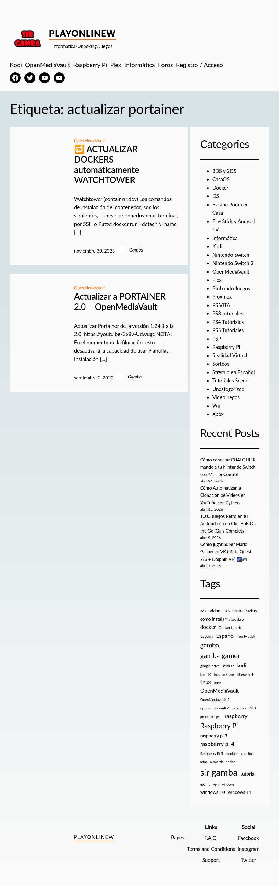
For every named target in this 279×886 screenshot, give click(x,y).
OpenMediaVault (90, 140)
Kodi (217, 245)
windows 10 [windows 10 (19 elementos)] (212, 789)
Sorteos (221, 362)
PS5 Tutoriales (228, 329)
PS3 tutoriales (228, 312)
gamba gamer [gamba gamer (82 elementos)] (220, 653)
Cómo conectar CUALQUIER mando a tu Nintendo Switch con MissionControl (229, 465)
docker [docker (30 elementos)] (208, 624)
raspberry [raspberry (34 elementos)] (236, 712)
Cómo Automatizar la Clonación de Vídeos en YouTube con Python (223, 492)
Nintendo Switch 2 (233, 262)
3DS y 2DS (224, 171)
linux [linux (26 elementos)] (205, 679)
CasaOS (221, 179)
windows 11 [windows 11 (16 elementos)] (239, 789)
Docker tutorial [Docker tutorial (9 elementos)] (231, 624)
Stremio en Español (234, 370)
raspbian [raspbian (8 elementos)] (232, 750)
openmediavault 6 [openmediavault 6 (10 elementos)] (215, 705)
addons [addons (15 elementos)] (216, 607)
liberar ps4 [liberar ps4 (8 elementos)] (245, 671)
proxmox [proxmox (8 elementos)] (206, 714)
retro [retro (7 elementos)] (203, 759)
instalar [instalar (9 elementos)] (228, 663)
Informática (225, 237)
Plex (217, 279)
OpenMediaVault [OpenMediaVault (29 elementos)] (219, 687)
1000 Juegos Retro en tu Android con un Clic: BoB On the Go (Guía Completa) (229, 521)
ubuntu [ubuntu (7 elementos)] (205, 781)
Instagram (248, 846)
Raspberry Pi (226, 346)
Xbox (218, 412)
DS (215, 196)
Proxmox (222, 295)
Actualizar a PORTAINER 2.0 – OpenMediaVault (120, 301)
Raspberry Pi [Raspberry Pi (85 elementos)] (219, 723)
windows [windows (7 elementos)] (227, 781)
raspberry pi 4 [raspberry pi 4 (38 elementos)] (217, 740)
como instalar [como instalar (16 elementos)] (213, 616)
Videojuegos (226, 395)
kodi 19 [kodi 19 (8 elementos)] (206, 671)
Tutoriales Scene (231, 379)
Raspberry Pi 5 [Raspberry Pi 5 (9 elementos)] (211, 750)
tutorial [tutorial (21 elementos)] (247, 770)
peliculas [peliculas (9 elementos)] (239, 705)
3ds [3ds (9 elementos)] (203, 607)
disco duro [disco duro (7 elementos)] (236, 616)
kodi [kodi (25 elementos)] (241, 662)
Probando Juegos (231, 287)
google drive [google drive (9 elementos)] (209, 663)
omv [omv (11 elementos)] (217, 679)
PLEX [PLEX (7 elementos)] (252, 705)
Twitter (248, 857)
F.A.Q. (209, 835)
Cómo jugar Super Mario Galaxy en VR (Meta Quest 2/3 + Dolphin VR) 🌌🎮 (226, 549)
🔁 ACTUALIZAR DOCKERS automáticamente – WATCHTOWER (110, 164)
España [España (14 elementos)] (206, 633)
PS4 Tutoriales (228, 320)
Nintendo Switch (231, 254)
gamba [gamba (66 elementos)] (209, 642)
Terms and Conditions (209, 846)
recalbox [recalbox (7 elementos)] (247, 750)
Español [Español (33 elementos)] (225, 632)
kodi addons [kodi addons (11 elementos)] (224, 671)
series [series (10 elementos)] (230, 758)
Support (210, 857)
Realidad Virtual (230, 354)
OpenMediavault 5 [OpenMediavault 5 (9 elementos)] (215, 696)
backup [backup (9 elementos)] (251, 607)
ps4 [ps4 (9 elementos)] (219, 713)
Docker (220, 187)
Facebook (248, 835)
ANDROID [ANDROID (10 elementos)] (234, 607)
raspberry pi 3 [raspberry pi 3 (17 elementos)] (213, 732)
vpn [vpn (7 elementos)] (215, 781)
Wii (216, 403)
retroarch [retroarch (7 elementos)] (216, 759)
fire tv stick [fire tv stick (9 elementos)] (246, 633)
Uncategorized (228, 387)
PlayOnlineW (82, 33)
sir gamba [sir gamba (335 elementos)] (218, 769)
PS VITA (221, 304)
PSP (217, 337)
